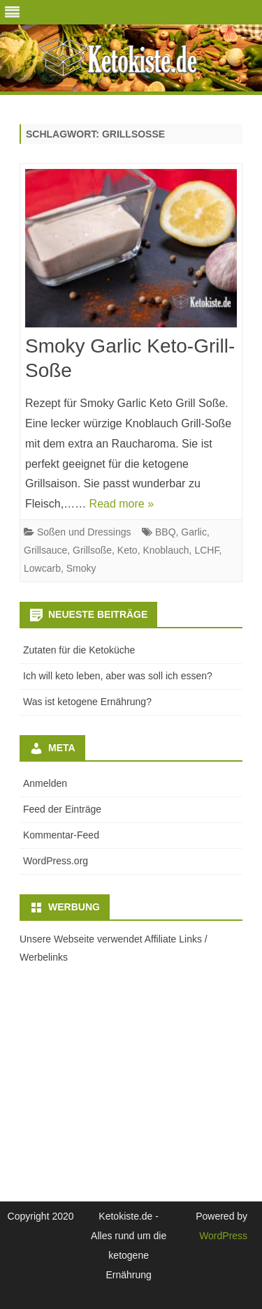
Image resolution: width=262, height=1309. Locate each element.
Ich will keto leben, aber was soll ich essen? (117, 675)
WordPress (223, 1235)
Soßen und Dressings (84, 532)
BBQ (165, 532)
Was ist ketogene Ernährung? (87, 701)
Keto (127, 550)
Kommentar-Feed (61, 835)
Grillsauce (45, 550)
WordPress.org (55, 860)
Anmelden (45, 783)
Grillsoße (92, 550)
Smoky (81, 568)
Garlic (194, 532)
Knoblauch (166, 550)
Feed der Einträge (62, 809)
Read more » (121, 504)
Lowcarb (42, 568)
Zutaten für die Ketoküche (79, 650)
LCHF (206, 550)
